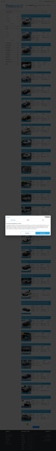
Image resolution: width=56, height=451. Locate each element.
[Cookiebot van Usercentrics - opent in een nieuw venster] (45, 217)
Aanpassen (27, 233)
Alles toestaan (42, 233)
